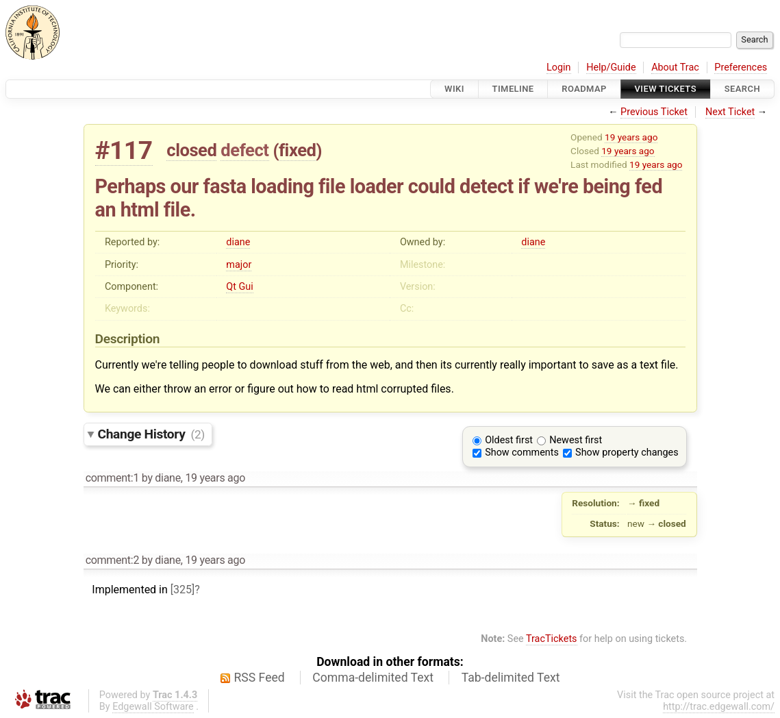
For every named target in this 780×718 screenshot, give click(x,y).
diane (238, 242)
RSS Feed (259, 677)
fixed (297, 150)
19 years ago (631, 137)
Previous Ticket (654, 112)
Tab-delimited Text (511, 677)
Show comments (522, 452)
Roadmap (584, 89)
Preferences (740, 67)
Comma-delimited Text (372, 677)
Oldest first (509, 440)
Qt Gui (239, 287)
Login (558, 67)
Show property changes (626, 452)
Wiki (454, 89)
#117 (124, 150)
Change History (151, 434)
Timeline (513, 89)
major (238, 265)
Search (742, 89)
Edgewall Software (153, 707)
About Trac (675, 67)
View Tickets (665, 89)
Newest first (575, 440)
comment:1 (112, 477)
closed (191, 150)
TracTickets (551, 639)
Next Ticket (730, 112)
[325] (182, 589)
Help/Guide (611, 67)
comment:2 (112, 560)
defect (244, 150)
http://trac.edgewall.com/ (719, 707)
